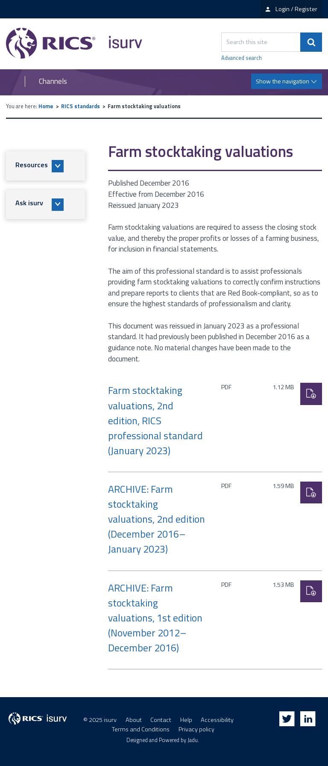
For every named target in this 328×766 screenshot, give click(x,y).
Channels (53, 81)
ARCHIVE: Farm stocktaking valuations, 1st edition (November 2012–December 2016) (155, 617)
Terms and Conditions (141, 729)
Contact (160, 720)
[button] (45, 165)
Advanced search (241, 58)
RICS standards (80, 106)
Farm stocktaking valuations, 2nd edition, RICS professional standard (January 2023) (155, 420)
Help (186, 720)
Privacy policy (196, 729)
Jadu (192, 740)
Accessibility (217, 720)
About (134, 720)
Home (45, 106)
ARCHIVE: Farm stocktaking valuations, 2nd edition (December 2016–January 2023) (156, 519)
